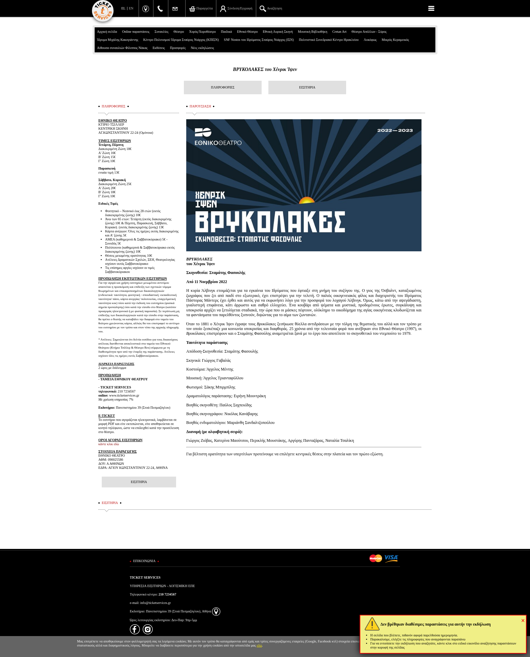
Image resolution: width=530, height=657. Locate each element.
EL (123, 8)
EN (131, 8)
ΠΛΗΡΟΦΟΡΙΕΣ (223, 87)
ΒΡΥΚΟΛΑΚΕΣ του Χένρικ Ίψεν (265, 69)
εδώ (259, 645)
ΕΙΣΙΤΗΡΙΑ (307, 87)
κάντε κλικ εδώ (108, 444)
